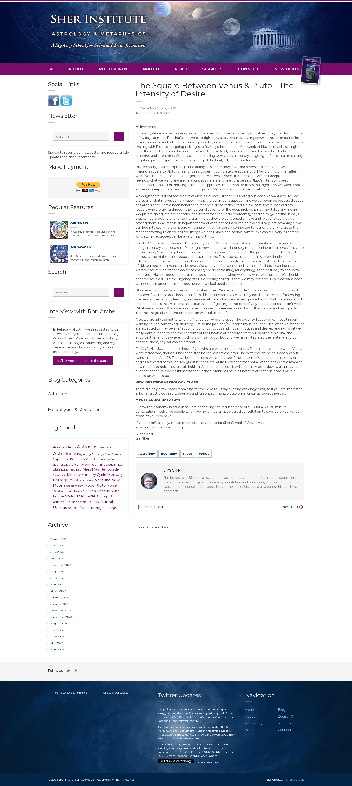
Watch (151, 69)
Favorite (193, 721)
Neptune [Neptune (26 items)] (102, 480)
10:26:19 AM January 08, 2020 (209, 734)
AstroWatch (80, 247)
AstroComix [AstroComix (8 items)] (108, 447)
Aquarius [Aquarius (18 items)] (60, 447)
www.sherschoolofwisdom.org (159, 427)
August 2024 (59, 571)
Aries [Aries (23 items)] (72, 447)
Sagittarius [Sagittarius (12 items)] (74, 491)
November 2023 (60, 610)
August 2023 (58, 623)
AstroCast (79, 223)
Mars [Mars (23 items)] (87, 469)
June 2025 (57, 552)
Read (181, 69)
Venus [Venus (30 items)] (73, 507)
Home (250, 710)
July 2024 (56, 578)
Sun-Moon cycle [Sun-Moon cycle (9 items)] (75, 502)
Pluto (187, 454)
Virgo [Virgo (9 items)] (113, 508)
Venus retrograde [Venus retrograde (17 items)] (94, 508)
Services (212, 69)
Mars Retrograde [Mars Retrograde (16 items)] (105, 469)
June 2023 (57, 636)
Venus (204, 454)
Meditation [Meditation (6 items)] (59, 475)
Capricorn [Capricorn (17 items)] (61, 459)
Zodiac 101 (286, 716)
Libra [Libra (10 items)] (56, 469)
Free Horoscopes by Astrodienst (70, 692)
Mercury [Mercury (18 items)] (74, 475)
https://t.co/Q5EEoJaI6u (173, 734)
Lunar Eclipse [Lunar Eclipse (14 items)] (71, 469)
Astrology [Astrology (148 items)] (64, 453)
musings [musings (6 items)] (88, 480)
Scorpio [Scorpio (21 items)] (103, 491)
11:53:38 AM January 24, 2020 (209, 717)
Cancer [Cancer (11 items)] (117, 454)
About (76, 69)
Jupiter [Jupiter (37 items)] (110, 464)
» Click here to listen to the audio (83, 361)
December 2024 (60, 565)
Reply (174, 721)
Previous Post (150, 507)
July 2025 (56, 545)
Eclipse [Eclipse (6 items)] (105, 459)
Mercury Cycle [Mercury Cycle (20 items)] (93, 475)
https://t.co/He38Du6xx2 (187, 752)
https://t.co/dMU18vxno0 (173, 717)
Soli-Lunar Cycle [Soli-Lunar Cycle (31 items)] (80, 496)
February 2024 (60, 597)
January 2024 (59, 604)
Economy (169, 454)
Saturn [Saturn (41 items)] (89, 490)
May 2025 (56, 558)
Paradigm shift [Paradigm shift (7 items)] (74, 485)
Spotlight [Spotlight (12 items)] (103, 496)
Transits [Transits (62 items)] (107, 501)
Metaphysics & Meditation (74, 409)
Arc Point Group (293, 779)
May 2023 (56, 643)
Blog (281, 710)
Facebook (164, 721)
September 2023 (61, 617)
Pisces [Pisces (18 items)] (89, 486)
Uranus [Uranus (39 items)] (60, 507)
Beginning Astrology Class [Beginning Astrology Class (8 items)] (94, 454)
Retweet (183, 721)
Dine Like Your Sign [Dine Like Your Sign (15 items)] (85, 459)
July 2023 (56, 630)
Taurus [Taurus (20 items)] (93, 502)
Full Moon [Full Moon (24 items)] (82, 464)
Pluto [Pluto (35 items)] (100, 485)
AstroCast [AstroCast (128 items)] (88, 446)
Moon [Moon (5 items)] (79, 480)
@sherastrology (208, 762)
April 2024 (57, 584)
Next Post (292, 507)
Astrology (146, 454)
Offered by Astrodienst (115, 692)
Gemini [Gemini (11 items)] (97, 464)
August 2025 (58, 539)
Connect (248, 69)
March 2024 (58, 591)
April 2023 (57, 649)
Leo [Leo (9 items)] (120, 464)
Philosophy (113, 69)
